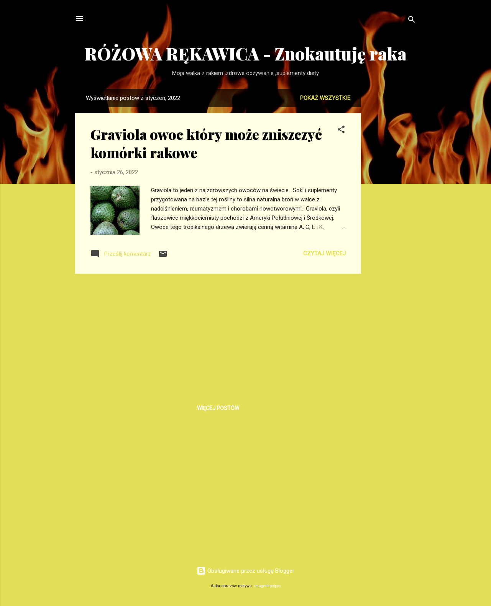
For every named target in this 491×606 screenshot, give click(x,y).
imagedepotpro (267, 585)
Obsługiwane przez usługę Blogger (245, 570)
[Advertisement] (391, 204)
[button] (341, 131)
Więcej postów (218, 408)
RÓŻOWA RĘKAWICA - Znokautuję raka (246, 53)
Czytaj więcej (324, 253)
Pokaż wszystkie (325, 98)
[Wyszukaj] (411, 21)
